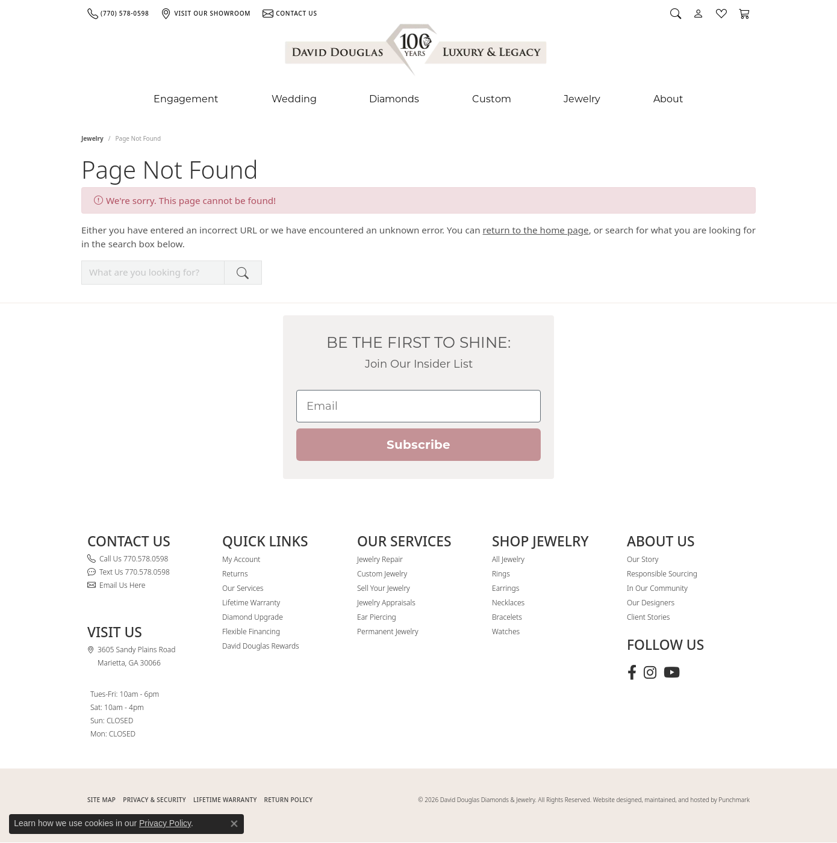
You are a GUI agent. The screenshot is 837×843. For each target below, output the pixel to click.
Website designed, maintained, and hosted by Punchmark (671, 799)
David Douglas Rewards (260, 646)
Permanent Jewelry (388, 631)
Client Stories (648, 617)
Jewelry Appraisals (386, 603)
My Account (241, 559)
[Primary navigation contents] (418, 99)
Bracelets (507, 617)
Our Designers (650, 603)
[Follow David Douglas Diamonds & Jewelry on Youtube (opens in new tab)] (671, 673)
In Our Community (657, 588)
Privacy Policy (165, 823)
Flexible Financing (251, 631)
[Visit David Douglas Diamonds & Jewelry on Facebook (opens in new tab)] (632, 673)
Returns (235, 574)
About (668, 99)
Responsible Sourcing (662, 574)
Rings (501, 574)
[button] (675, 13)
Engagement (186, 99)
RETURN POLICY (288, 799)
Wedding (294, 99)
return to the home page (536, 230)
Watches (506, 631)
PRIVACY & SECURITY (154, 799)
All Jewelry (508, 559)
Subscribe (418, 444)
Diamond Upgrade (252, 617)
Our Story (642, 559)
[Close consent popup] (234, 823)
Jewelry (582, 99)
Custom (491, 99)
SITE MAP (101, 799)
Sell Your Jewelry (383, 588)
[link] (118, 13)
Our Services (242, 588)
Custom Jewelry (382, 574)
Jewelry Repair (380, 559)
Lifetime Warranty (251, 603)
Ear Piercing (376, 617)
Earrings (505, 588)
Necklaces (508, 603)
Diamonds (394, 99)
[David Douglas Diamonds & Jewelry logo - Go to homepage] (416, 52)
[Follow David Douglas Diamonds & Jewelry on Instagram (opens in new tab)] (650, 673)
